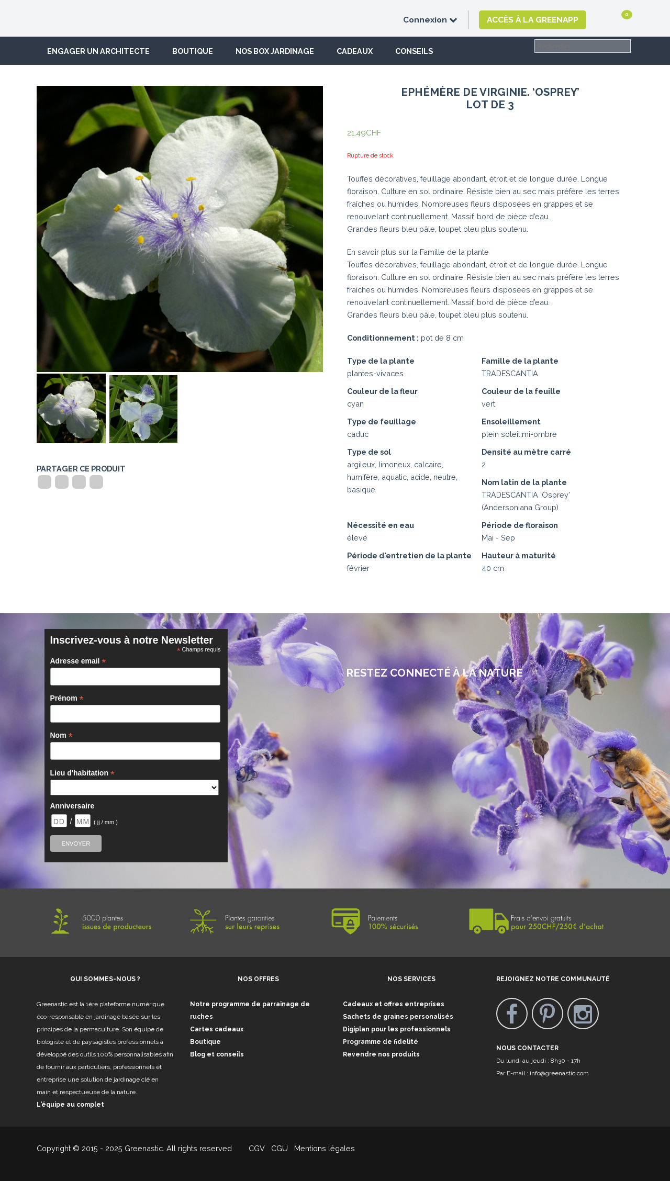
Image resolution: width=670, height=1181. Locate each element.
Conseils (414, 51)
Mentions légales (323, 1148)
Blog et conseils (217, 1054)
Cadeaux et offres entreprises (393, 1004)
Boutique (192, 51)
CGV (250, 1148)
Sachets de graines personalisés (398, 1016)
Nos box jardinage (275, 51)
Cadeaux (355, 51)
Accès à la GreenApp (532, 20)
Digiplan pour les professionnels (397, 1029)
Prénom (67, 698)
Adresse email (78, 661)
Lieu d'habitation (82, 773)
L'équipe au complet (70, 1104)
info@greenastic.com (559, 1073)
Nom (61, 735)
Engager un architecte (98, 51)
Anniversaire (72, 806)
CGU (279, 1148)
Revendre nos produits (381, 1054)
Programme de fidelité (380, 1041)
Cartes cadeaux (216, 1029)
